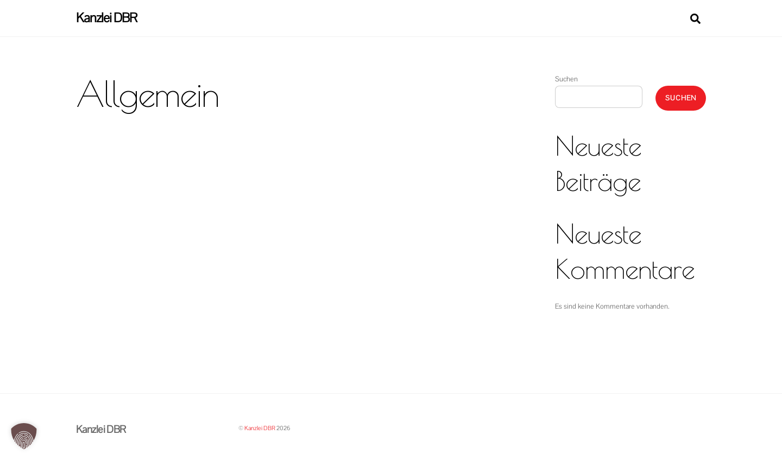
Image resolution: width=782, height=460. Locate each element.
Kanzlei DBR (259, 428)
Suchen (566, 79)
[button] (24, 436)
